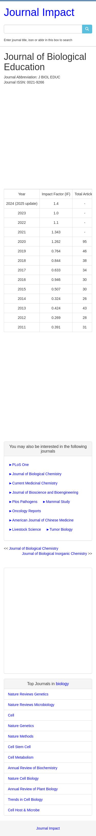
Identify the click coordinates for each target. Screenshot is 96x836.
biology (62, 684)
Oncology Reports (26, 511)
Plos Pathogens (24, 502)
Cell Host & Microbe (24, 810)
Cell (11, 715)
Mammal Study (58, 502)
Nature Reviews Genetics (28, 694)
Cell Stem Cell (19, 747)
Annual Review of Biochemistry (32, 768)
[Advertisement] (48, 135)
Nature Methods (21, 736)
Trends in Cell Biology (25, 799)
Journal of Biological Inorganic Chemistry (54, 554)
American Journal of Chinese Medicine (43, 520)
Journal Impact (39, 12)
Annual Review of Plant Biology (33, 789)
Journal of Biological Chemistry (36, 474)
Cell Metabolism (21, 757)
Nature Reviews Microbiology (31, 705)
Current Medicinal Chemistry (35, 483)
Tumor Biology (61, 529)
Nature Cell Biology (23, 778)
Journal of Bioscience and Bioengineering (45, 492)
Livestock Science (26, 529)
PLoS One (20, 465)
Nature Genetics (21, 726)
